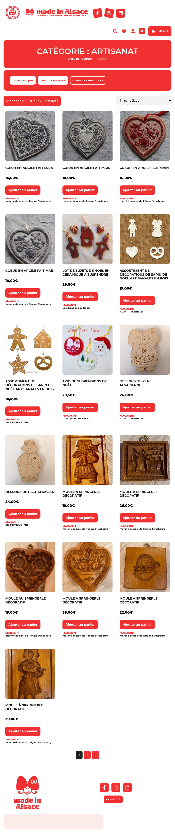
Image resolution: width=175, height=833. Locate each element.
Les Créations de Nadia (76, 308)
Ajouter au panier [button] (22, 190)
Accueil (73, 58)
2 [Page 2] (87, 755)
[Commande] (143, 100)
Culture (86, 58)
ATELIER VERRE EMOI (76, 418)
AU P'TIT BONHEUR (131, 312)
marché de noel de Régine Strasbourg (28, 201)
